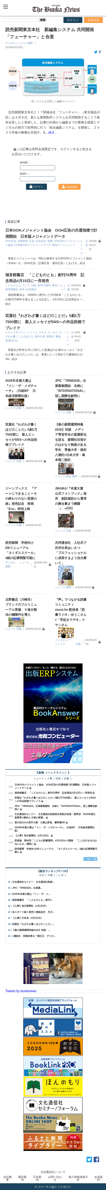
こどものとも (13, 285)
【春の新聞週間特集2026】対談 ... (31, 930)
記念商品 (31, 289)
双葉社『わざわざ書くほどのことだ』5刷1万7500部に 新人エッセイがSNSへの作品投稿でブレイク (45, 322)
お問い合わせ (55, 1178)
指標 (50, 241)
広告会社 (41, 241)
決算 (58, 778)
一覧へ (88, 859)
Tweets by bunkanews (21, 991)
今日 (41, 875)
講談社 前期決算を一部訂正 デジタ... (35, 936)
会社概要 (7, 1178)
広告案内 (37, 1178)
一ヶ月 (60, 875)
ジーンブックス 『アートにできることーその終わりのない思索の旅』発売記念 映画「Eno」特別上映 (21, 498)
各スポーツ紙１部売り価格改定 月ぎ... (33, 912)
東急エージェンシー (63, 244)
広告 (31, 241)
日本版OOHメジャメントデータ (32, 244)
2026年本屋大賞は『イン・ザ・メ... (31, 894)
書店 (54, 285)
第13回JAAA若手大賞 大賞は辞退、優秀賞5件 (40, 822)
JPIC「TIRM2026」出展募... (27, 888)
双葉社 (50, 336)
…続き (81, 263)
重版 (58, 336)
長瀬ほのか (11, 340)
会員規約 (98, 1178)
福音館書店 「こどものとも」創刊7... (32, 900)
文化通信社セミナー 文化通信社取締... (33, 882)
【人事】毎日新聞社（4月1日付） (32, 835)
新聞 (30, 43)
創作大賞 (40, 336)
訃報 (66, 778)
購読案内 (22, 1178)
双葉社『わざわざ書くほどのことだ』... (33, 924)
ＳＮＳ (42, 332)
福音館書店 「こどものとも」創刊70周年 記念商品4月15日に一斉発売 (53, 792)
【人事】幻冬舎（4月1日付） (27, 918)
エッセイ (53, 332)
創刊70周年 (44, 285)
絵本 (22, 289)
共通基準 (23, 241)
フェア (26, 285)
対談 (68, 476)
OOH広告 (10, 241)
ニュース (21, 43)
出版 (33, 285)
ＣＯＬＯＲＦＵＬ (15, 332)
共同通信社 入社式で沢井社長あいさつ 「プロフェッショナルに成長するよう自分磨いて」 (70, 553)
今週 (50, 875)
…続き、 (51, 132)
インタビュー (62, 639)
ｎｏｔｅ (32, 332)
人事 (49, 778)
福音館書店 (11, 289)
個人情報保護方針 (78, 1178)
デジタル (10, 43)
